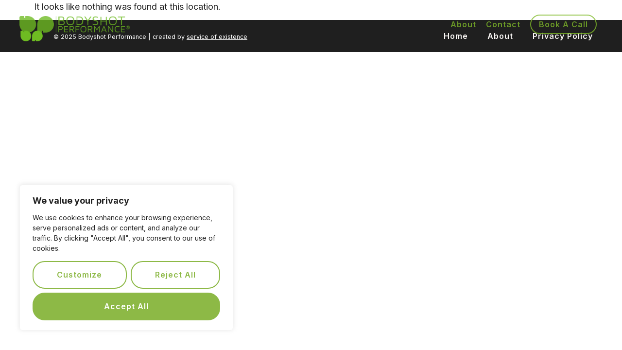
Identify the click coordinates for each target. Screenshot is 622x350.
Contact (503, 24)
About (463, 24)
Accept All (126, 306)
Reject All (175, 275)
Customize (79, 275)
